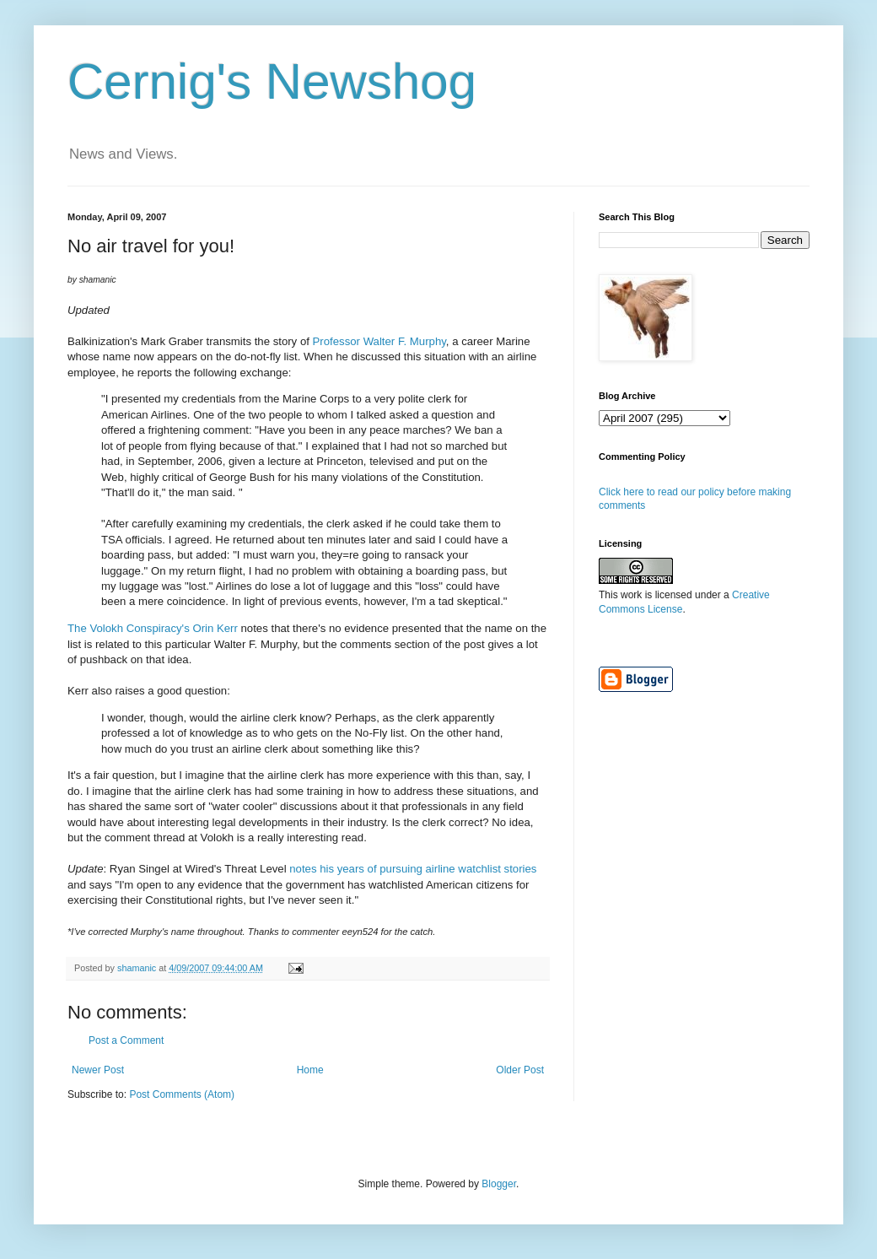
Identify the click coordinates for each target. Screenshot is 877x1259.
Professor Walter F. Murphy (379, 341)
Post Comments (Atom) (181, 1094)
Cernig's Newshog (271, 81)
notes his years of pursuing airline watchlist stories (412, 868)
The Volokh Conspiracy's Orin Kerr (152, 628)
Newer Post (98, 1070)
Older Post (520, 1070)
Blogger (499, 1184)
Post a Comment (126, 1040)
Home (310, 1070)
